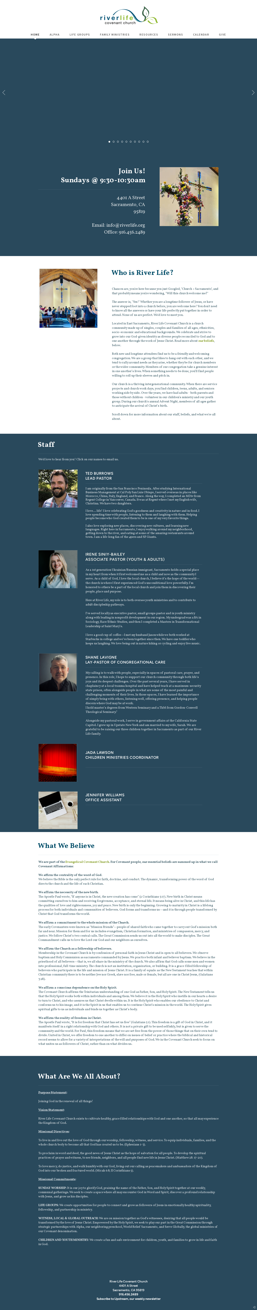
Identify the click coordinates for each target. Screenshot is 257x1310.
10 (147, 142)
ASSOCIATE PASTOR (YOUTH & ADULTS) (125, 559)
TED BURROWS (99, 473)
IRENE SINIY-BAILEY (105, 554)
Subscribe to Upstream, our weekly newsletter (129, 1299)
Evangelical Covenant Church (87, 862)
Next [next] (253, 92)
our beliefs (206, 341)
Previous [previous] (3, 92)
